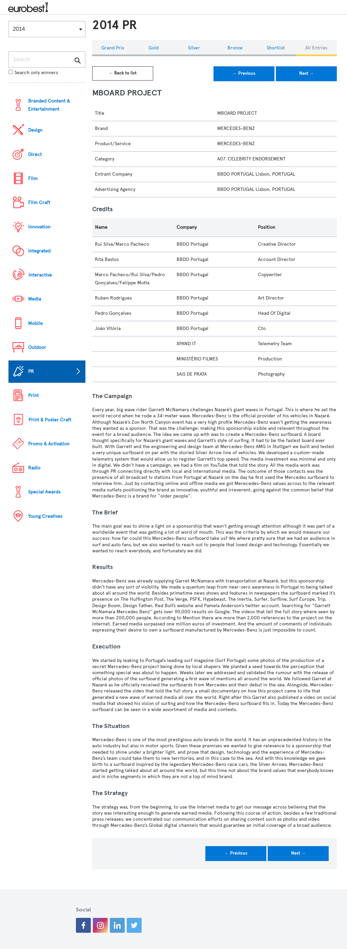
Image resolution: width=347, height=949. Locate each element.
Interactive (40, 275)
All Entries (316, 48)
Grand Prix (112, 48)
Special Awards (44, 492)
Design (35, 130)
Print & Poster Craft (49, 420)
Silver (194, 48)
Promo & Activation (48, 444)
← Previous (244, 73)
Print (33, 395)
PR (31, 371)
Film (33, 178)
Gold (153, 48)
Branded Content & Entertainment (49, 105)
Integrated (39, 251)
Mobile (35, 323)
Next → (306, 73)
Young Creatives (45, 516)
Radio (34, 468)
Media (34, 299)
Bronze (235, 48)
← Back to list (123, 73)
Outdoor (37, 347)
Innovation (39, 227)
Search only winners (33, 72)
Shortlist (276, 48)
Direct (35, 154)
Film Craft (39, 202)
